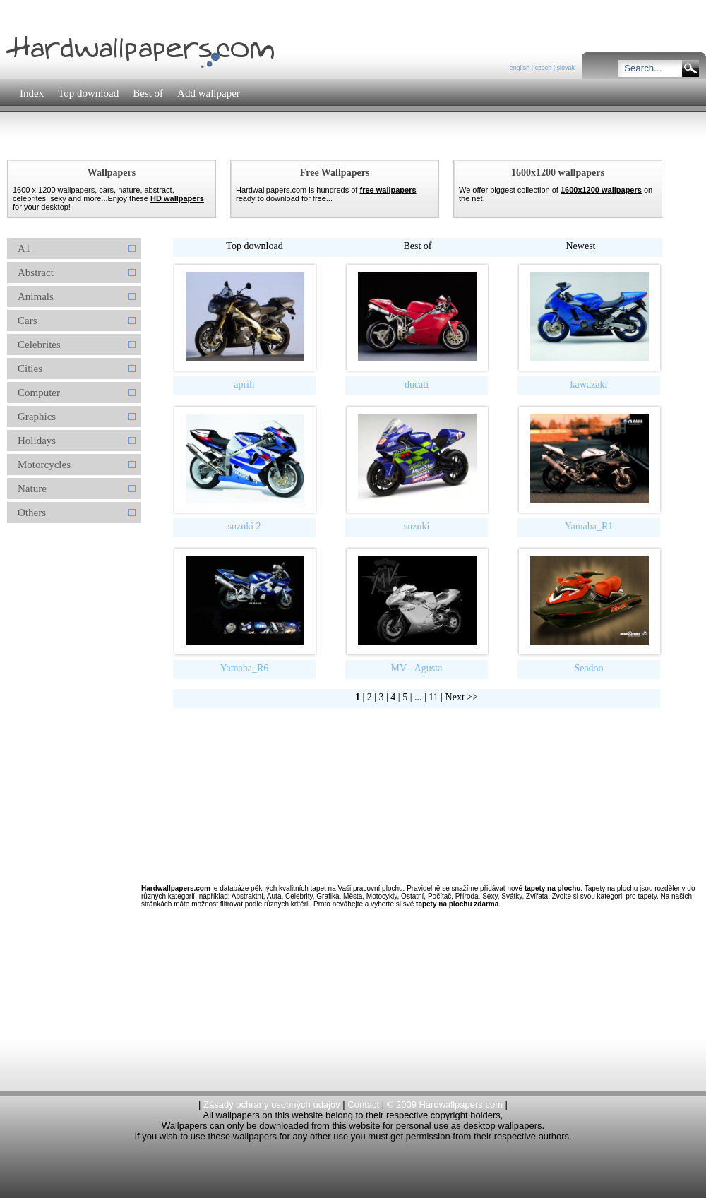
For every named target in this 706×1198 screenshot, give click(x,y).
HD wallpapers (177, 198)
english (520, 67)
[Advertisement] (63, 557)
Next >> (462, 697)
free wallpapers (387, 190)
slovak (565, 67)
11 (433, 697)
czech (543, 67)
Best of (417, 246)
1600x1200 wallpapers (601, 190)
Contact (363, 1104)
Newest (581, 246)
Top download (254, 246)
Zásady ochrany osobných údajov (271, 1104)
